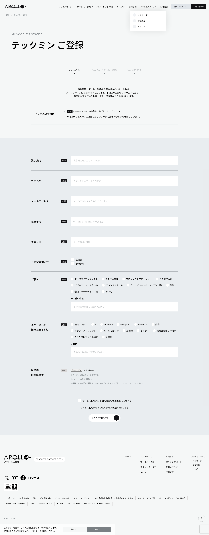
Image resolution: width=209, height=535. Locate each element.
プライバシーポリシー (30, 531)
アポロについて (148, 6)
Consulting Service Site (48, 459)
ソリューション (69, 6)
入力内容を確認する (100, 418)
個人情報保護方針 (109, 407)
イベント (122, 6)
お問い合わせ (198, 6)
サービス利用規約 (88, 407)
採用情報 (164, 6)
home (7, 15)
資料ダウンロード (181, 6)
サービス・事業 (86, 6)
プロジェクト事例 (107, 6)
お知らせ (133, 6)
